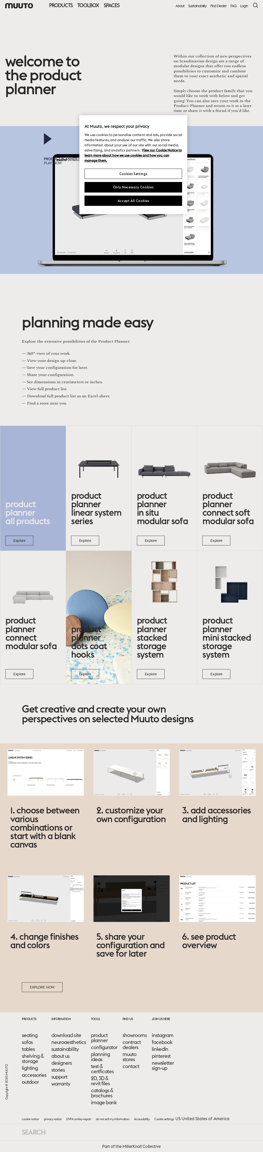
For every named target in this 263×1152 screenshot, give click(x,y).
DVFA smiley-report (78, 1119)
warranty (60, 1083)
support (59, 1076)
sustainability (64, 1049)
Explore (19, 540)
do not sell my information (112, 1119)
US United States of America (202, 1118)
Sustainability (197, 6)
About (179, 6)
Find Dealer (218, 6)
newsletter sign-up (163, 1065)
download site (66, 1035)
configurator (104, 1047)
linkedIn (160, 1049)
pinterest (161, 1056)
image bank (104, 1102)
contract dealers (132, 1045)
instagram (162, 1035)
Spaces (111, 5)
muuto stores (129, 1057)
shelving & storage (32, 1058)
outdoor (30, 1081)
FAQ (233, 6)
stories (58, 1069)
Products (61, 5)
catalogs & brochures (102, 1093)
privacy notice (53, 1119)
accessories (34, 1075)
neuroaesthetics (68, 1042)
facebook (162, 1042)
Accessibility (142, 1119)
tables (28, 1049)
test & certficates (102, 1069)
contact (131, 1066)
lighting (30, 1068)
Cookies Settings (133, 174)
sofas (27, 1042)
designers (61, 1062)
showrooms (135, 1035)
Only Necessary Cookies (133, 187)
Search (33, 1132)
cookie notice (30, 1119)
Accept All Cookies (133, 201)
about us (60, 1056)
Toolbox (88, 5)
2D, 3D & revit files (100, 1081)
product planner (99, 1038)
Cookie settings (164, 1119)
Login (244, 6)
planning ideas (100, 1057)
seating (29, 1035)
